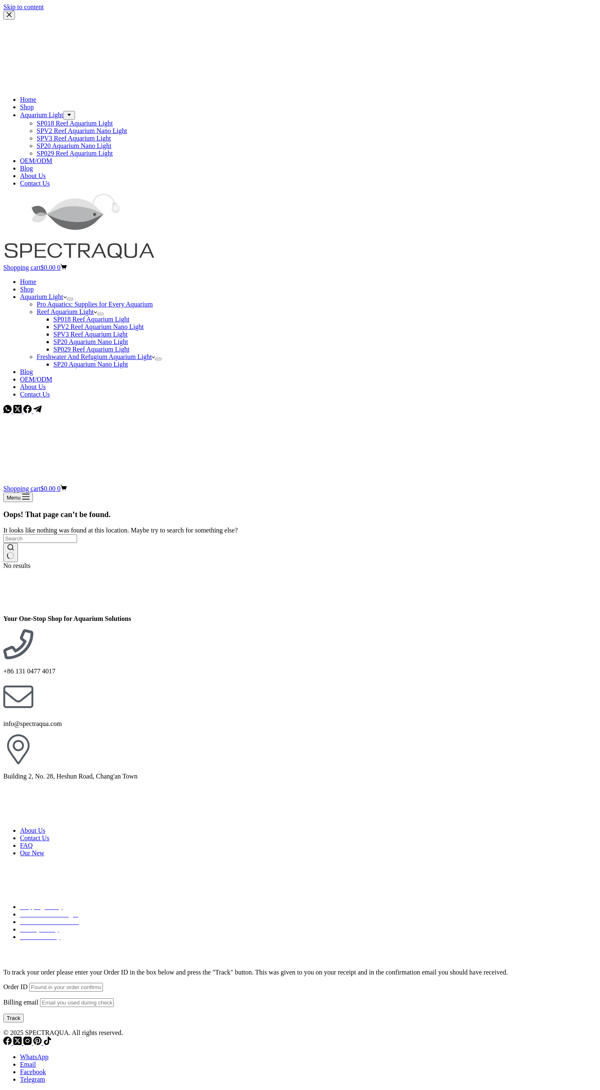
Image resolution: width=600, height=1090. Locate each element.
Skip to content (23, 6)
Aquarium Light (43, 296)
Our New (32, 852)
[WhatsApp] (8, 410)
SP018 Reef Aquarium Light (91, 319)
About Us (33, 386)
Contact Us (35, 394)
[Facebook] (28, 410)
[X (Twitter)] (18, 410)
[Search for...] (40, 538)
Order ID (15, 986)
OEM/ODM (36, 379)
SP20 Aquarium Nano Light (90, 341)
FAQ (26, 845)
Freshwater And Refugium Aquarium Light (96, 356)
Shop (27, 289)
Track (13, 1018)
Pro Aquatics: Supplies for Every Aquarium (95, 304)
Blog (26, 371)
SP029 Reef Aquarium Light (91, 349)
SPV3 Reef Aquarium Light (90, 334)
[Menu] (18, 497)
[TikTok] (47, 1042)
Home (28, 281)
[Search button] (10, 552)
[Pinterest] (38, 1042)
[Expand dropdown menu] (70, 299)
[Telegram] (37, 410)
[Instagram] (28, 1042)
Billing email (20, 1002)
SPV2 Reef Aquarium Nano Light (98, 326)
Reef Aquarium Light (67, 311)
